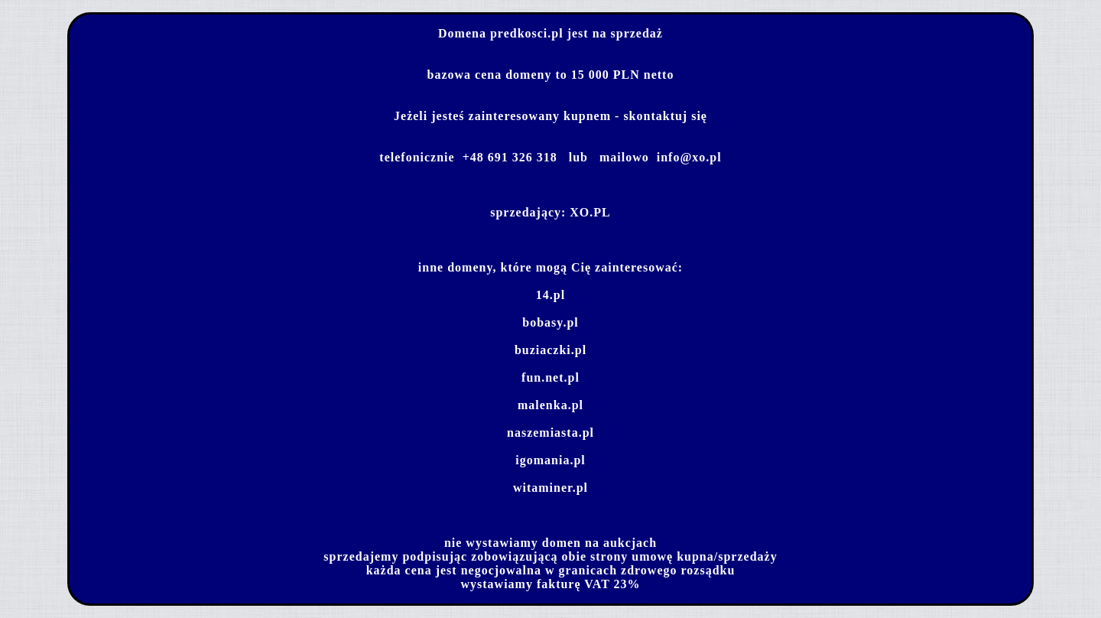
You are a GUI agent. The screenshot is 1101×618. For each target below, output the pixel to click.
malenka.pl (550, 404)
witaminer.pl (550, 487)
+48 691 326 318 (510, 157)
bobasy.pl (550, 322)
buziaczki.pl (550, 349)
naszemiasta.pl (550, 432)
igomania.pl (550, 460)
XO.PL (590, 212)
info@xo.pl (689, 157)
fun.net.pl (550, 377)
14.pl (550, 294)
